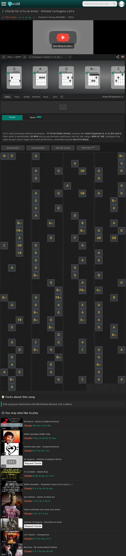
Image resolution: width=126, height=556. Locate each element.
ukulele (27, 97)
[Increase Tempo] (24, 57)
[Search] (114, 4)
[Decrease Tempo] (3, 57)
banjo (45, 97)
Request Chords (33, 463)
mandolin (36, 97)
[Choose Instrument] (62, 97)
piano (17, 97)
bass (55, 97)
